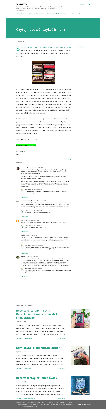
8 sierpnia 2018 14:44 (37, 268)
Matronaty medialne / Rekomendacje (56, 13)
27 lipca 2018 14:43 (37, 225)
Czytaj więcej (61, 338)
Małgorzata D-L (25, 220)
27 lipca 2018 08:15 (37, 210)
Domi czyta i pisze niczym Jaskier (38, 348)
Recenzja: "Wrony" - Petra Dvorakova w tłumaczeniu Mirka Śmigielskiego (37, 314)
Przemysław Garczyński (27, 167)
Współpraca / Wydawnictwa (35, 13)
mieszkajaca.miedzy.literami (28, 200)
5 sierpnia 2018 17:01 (31, 235)
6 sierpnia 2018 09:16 (37, 245)
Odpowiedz (24, 197)
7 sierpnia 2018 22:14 (32, 256)
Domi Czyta (21, 4)
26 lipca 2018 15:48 (37, 189)
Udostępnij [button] (82, 47)
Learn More (81, 404)
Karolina (23, 235)
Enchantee (23, 256)
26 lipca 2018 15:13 (38, 167)
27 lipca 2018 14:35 (34, 220)
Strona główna (19, 13)
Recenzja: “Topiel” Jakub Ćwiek (36, 378)
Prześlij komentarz (29, 398)
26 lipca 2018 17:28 (41, 200)
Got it (89, 404)
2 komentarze (28, 338)
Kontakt (72, 13)
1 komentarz (27, 368)
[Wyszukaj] (82, 4)
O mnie (80, 13)
